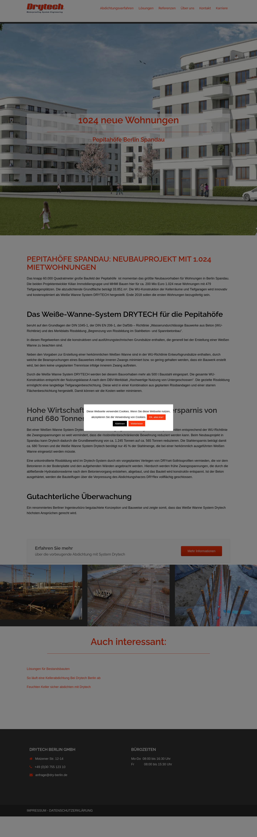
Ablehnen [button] (120, 423)
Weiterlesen (137, 423)
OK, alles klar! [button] (156, 417)
